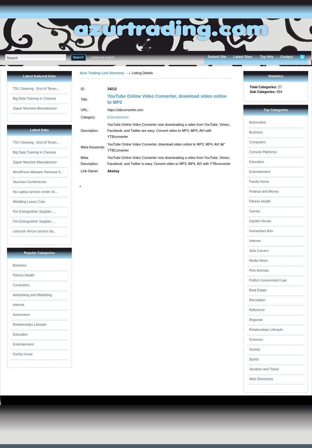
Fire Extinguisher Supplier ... (34, 211)
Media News (258, 260)
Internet (18, 305)
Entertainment (23, 344)
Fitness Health (23, 275)
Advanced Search (102, 57)
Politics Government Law (268, 280)
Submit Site (217, 57)
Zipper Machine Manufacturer (35, 108)
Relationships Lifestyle (29, 324)
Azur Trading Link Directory (102, 73)
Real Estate (258, 290)
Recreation (257, 300)
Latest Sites (243, 57)
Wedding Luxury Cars (29, 201)
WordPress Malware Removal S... (38, 172)
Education (20, 334)
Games (254, 211)
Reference (257, 310)
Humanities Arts (261, 231)
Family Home (23, 354)
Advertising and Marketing (32, 295)
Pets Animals (259, 270)
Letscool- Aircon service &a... (34, 231)
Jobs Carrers (258, 250)
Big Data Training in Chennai (34, 98)
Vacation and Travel (264, 369)
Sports (254, 359)
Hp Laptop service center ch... (35, 192)
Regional (255, 320)
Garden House (260, 221)
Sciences (256, 339)
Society (254, 349)
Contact (286, 57)
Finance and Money (264, 191)
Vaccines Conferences (29, 182)
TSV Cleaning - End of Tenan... (36, 88)
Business (19, 265)
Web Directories (261, 379)
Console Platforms (263, 152)
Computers (21, 285)
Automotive (21, 314)
